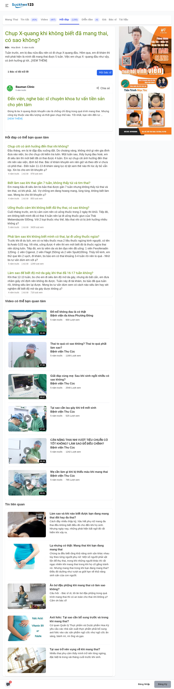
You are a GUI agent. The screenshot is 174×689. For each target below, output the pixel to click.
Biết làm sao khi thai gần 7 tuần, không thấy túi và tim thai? (49, 183)
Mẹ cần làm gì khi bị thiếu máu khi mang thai (79, 471)
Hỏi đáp (69, 20)
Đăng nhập (144, 684)
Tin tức (29, 20)
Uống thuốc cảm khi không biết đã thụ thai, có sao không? (48, 208)
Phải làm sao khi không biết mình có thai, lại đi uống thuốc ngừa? (53, 236)
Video (49, 20)
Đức (7, 47)
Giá (104, 19)
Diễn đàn (91, 20)
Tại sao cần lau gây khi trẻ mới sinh (73, 407)
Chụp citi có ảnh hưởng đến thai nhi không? (38, 146)
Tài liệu (123, 19)
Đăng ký (162, 684)
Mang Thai (11, 19)
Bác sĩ (113, 19)
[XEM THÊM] (39, 60)
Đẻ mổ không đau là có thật (68, 311)
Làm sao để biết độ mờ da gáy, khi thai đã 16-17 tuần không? (50, 273)
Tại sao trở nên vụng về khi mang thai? (75, 649)
